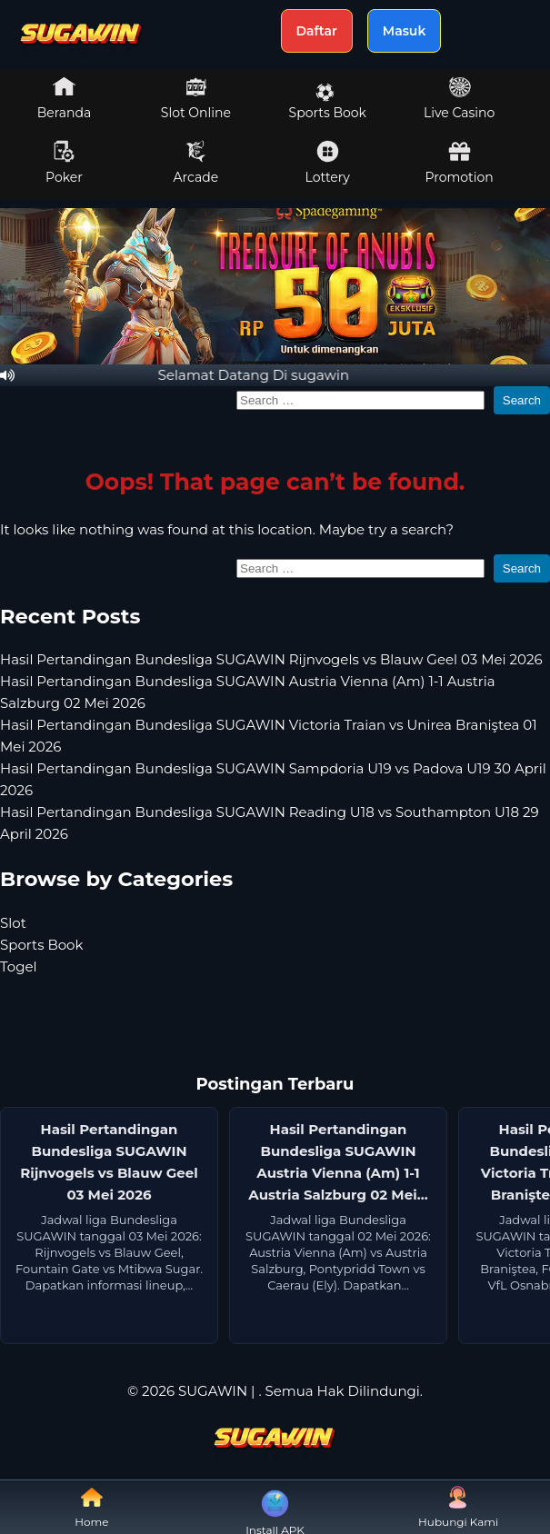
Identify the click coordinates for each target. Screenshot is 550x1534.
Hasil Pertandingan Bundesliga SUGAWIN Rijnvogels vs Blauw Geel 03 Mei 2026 (271, 659)
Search (522, 400)
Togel (18, 966)
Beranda (64, 98)
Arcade (196, 162)
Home (91, 1507)
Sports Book (327, 102)
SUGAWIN (212, 1391)
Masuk (404, 31)
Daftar (316, 31)
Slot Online (196, 98)
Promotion (459, 162)
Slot (13, 922)
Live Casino (459, 98)
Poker (64, 162)
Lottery (327, 162)
